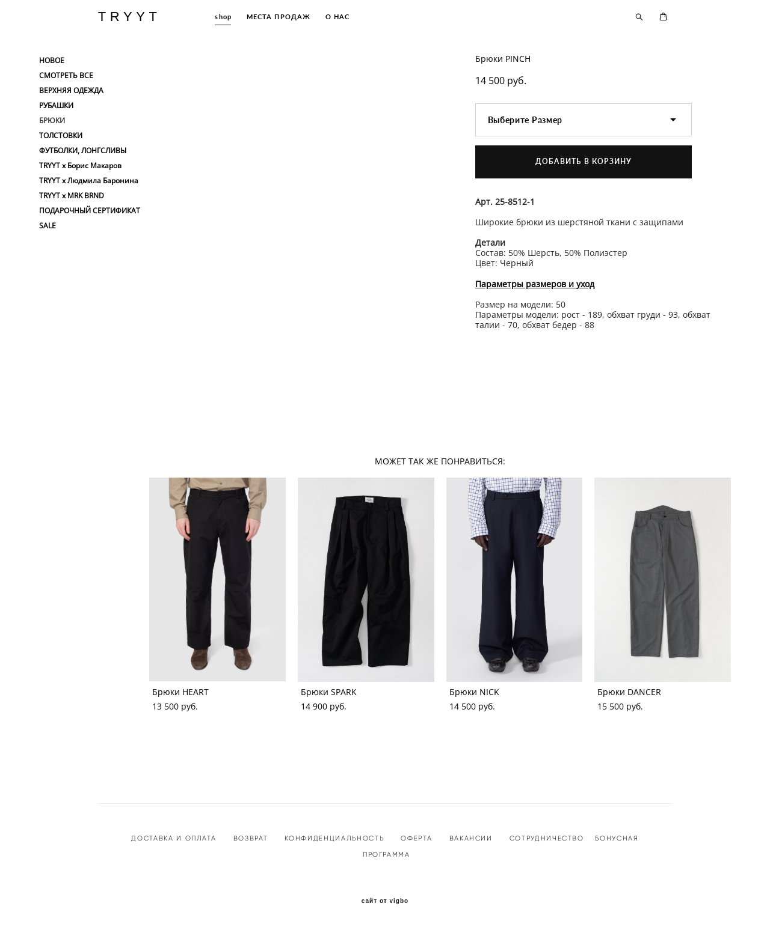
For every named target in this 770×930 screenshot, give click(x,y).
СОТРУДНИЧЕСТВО (545, 838)
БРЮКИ (52, 120)
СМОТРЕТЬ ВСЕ (66, 75)
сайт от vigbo (385, 901)
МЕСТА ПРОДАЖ (278, 16)
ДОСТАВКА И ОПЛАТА (173, 838)
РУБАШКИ (56, 105)
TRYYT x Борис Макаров (80, 165)
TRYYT (129, 16)
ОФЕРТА (416, 838)
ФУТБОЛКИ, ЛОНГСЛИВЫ (82, 150)
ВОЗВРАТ (250, 838)
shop (223, 16)
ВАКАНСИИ (471, 838)
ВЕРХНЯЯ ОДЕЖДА (71, 90)
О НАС (337, 16)
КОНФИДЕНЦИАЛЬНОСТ (332, 838)
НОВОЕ (51, 60)
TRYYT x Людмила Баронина (88, 180)
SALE (47, 225)
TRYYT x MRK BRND (71, 195)
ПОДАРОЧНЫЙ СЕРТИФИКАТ (89, 210)
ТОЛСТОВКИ (60, 135)
